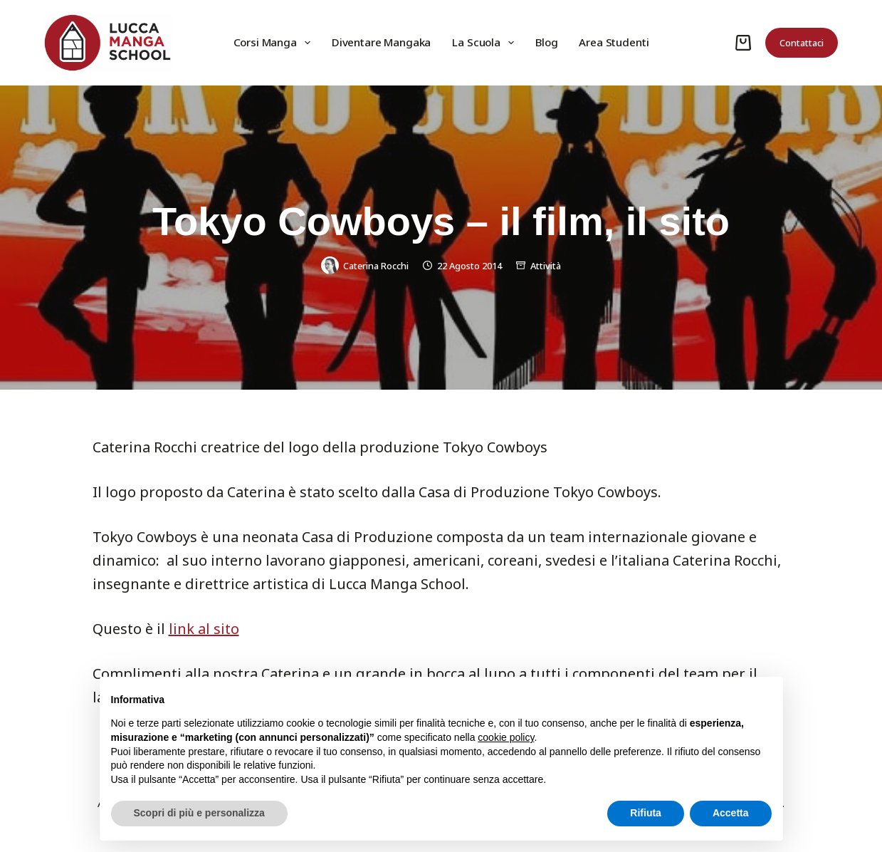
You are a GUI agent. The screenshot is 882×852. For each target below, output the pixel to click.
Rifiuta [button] (645, 813)
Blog (546, 42)
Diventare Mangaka (381, 42)
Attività (545, 265)
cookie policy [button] (506, 737)
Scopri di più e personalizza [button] (199, 813)
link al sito (204, 628)
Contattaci (801, 42)
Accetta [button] (731, 813)
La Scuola (486, 42)
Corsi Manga (274, 42)
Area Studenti (614, 42)
